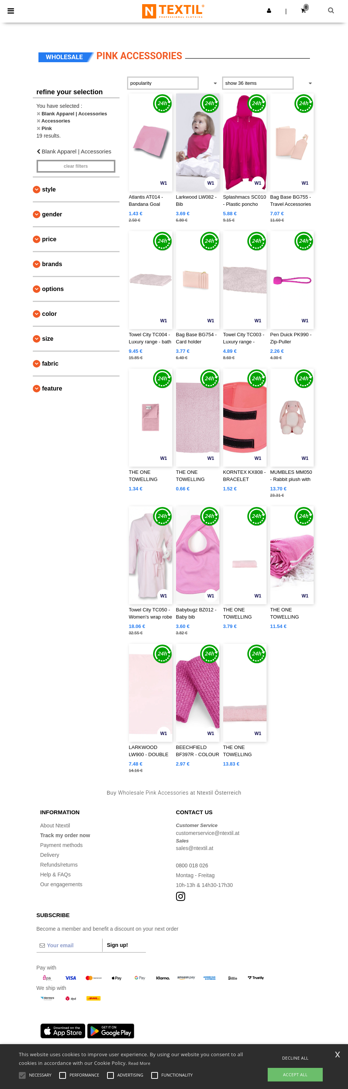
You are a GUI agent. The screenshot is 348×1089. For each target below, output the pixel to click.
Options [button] (53, 289)
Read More (139, 1063)
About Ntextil (55, 825)
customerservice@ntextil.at (207, 833)
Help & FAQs (55, 875)
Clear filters (76, 166)
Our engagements (61, 884)
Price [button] (49, 239)
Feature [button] (52, 388)
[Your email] (69, 945)
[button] (269, 11)
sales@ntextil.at (194, 848)
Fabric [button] (50, 363)
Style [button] (49, 189)
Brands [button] (52, 264)
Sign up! (117, 945)
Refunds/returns (59, 865)
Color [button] (49, 314)
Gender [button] (52, 214)
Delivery (50, 855)
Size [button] (48, 338)
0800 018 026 (192, 865)
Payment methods (61, 845)
